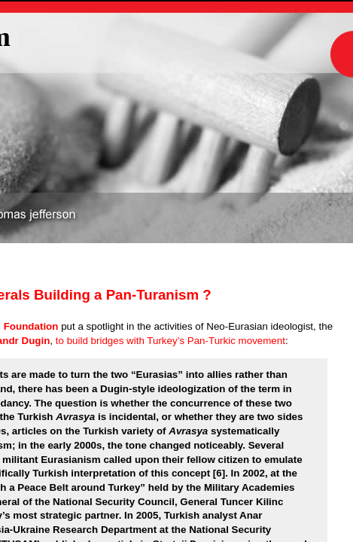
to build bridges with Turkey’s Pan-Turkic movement (169, 340)
